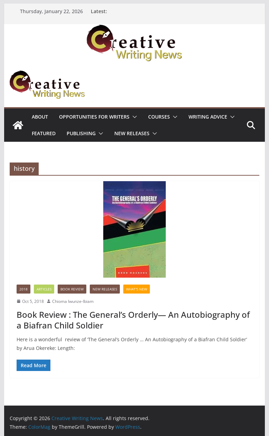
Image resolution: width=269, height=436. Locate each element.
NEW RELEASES (132, 133)
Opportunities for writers (94, 116)
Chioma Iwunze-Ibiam (73, 301)
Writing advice (208, 116)
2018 (23, 289)
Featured (44, 133)
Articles (44, 289)
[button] (133, 117)
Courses (159, 116)
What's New (136, 289)
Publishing (81, 133)
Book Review (72, 289)
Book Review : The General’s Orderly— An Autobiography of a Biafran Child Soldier (133, 320)
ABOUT (40, 116)
